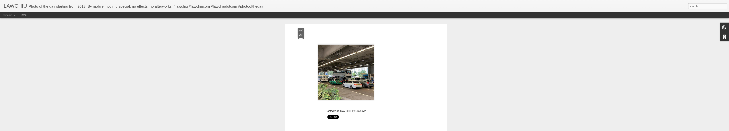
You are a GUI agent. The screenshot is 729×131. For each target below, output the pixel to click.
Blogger (376, 129)
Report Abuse (387, 129)
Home (23, 14)
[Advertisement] (346, 64)
